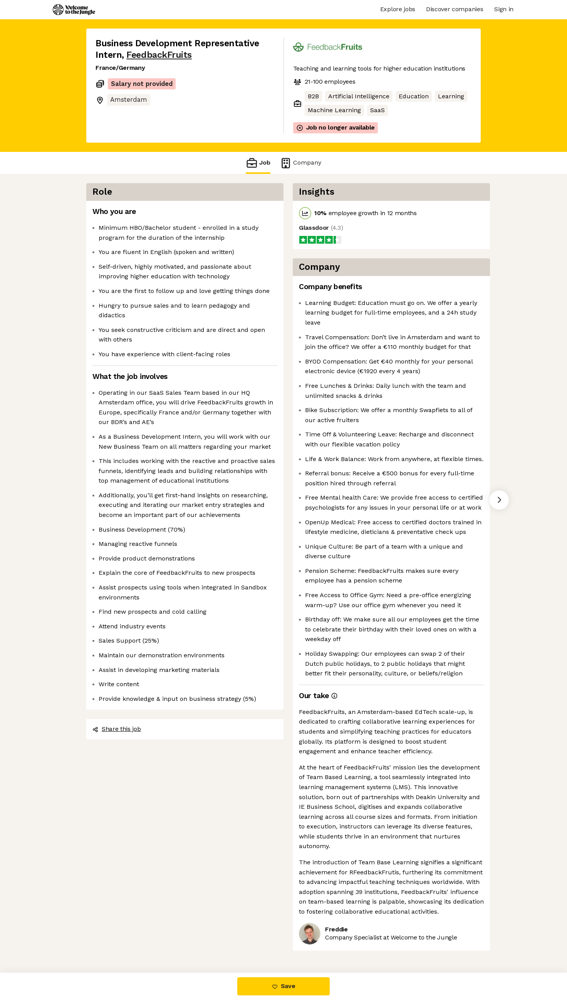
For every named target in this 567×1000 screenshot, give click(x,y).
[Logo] (74, 9)
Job (258, 163)
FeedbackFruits (159, 55)
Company (300, 163)
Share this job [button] (116, 728)
